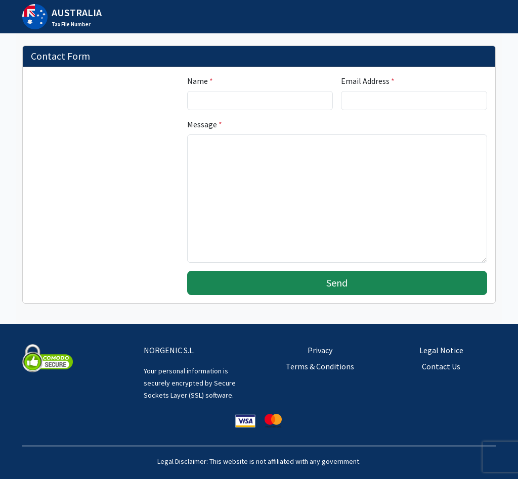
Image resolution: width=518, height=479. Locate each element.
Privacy (320, 350)
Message (204, 124)
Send (337, 282)
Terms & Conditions (320, 366)
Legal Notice (441, 350)
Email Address (368, 81)
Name (200, 81)
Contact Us (441, 366)
